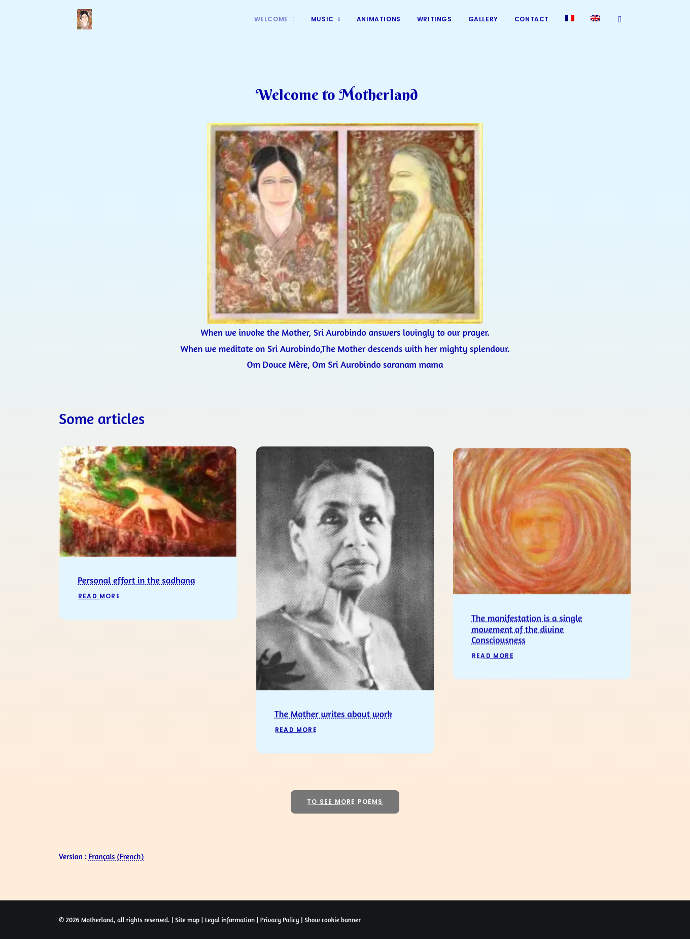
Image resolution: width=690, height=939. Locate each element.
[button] (622, 27)
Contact (531, 26)
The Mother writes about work (333, 732)
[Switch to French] (569, 26)
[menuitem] (274, 27)
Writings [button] (434, 26)
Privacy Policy (279, 920)
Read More (99, 613)
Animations (379, 26)
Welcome (274, 26)
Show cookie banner (332, 920)
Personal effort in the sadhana (136, 597)
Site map (187, 920)
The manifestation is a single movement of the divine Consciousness (526, 663)
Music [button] (325, 26)
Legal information (230, 920)
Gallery (483, 26)
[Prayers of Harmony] (72, 27)
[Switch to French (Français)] (116, 856)
